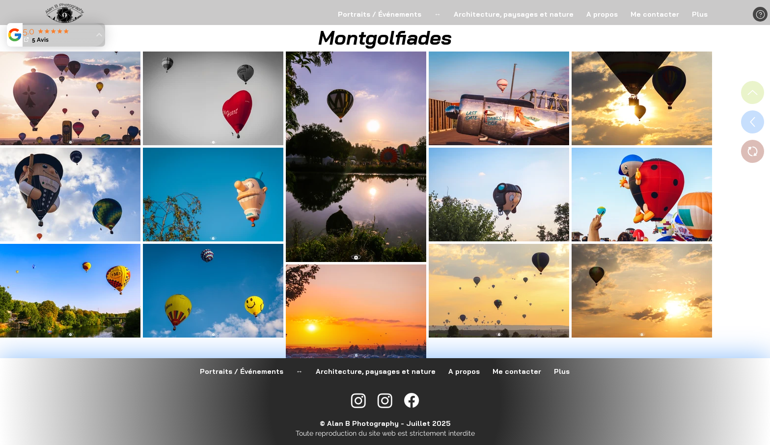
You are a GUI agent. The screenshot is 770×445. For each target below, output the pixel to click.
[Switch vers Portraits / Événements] (752, 151)
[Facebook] (411, 400)
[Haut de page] (752, 92)
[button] (760, 14)
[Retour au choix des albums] (752, 121)
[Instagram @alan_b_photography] (358, 400)
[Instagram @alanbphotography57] (385, 400)
